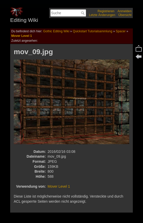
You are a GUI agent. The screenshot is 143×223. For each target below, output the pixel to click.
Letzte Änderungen (102, 15)
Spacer (121, 31)
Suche (83, 13)
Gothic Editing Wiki (56, 31)
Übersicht (125, 15)
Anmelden (125, 11)
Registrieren (106, 11)
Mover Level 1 (21, 36)
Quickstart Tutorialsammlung (92, 31)
